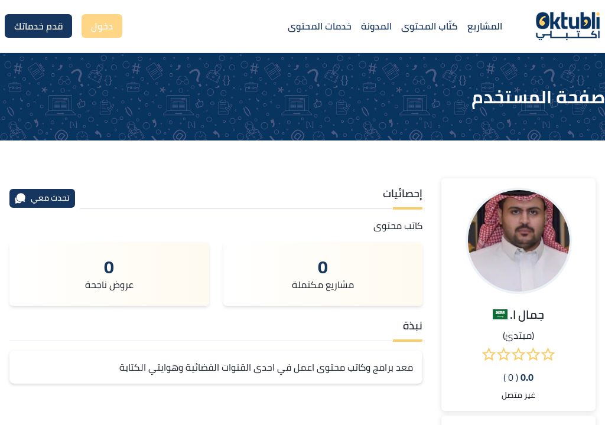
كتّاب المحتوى (429, 26)
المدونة (376, 26)
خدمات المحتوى (320, 26)
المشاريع (484, 26)
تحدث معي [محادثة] (42, 197)
